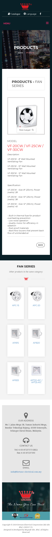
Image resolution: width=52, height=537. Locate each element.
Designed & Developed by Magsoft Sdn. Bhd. (22, 530)
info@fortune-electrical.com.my (26, 472)
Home (20, 53)
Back (40, 245)
